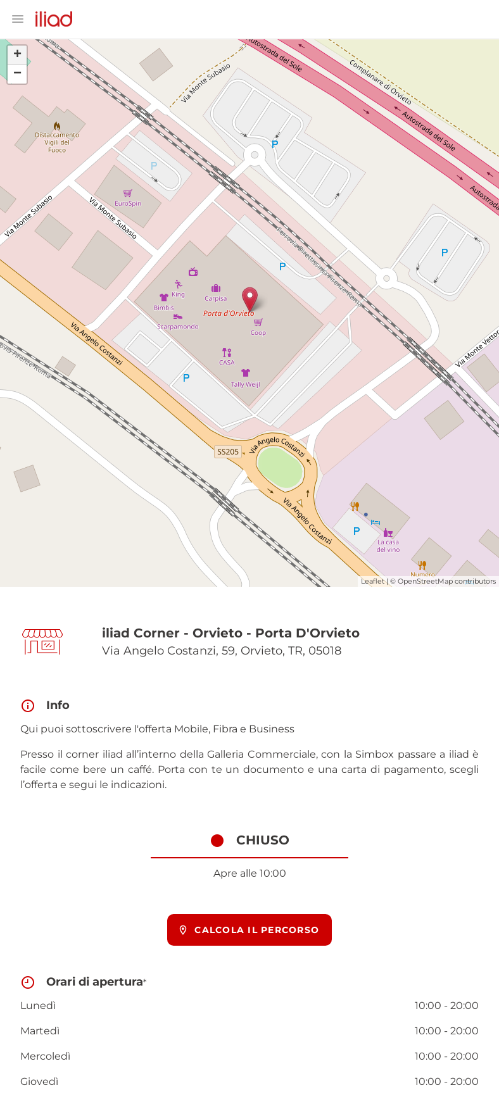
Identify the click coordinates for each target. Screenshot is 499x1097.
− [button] (17, 74)
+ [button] (17, 55)
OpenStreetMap (425, 581)
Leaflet (372, 581)
